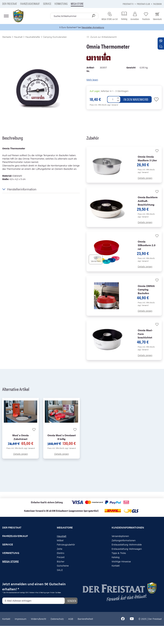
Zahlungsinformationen (123, 540)
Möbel (60, 540)
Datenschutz (57, 619)
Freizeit (60, 557)
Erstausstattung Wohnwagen (127, 549)
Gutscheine (63, 565)
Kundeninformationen (128, 528)
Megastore (65, 528)
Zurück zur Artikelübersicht (101, 37)
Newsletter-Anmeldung (93, 27)
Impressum (20, 619)
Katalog (115, 557)
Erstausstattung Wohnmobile (127, 544)
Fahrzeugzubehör (66, 544)
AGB (70, 619)
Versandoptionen (120, 536)
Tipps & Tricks (119, 553)
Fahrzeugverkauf (30, 4)
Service (47, 4)
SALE (60, 570)
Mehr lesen (92, 80)
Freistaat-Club (143, 3)
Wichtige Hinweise (121, 561)
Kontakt (116, 565)
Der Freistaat (9, 4)
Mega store (77, 4)
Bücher (60, 561)
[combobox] (74, 16)
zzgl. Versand (112, 104)
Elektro (60, 553)
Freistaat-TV (128, 3)
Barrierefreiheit (85, 619)
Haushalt (61, 536)
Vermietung (60, 4)
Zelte (59, 549)
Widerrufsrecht (38, 619)
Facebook (157, 3)
